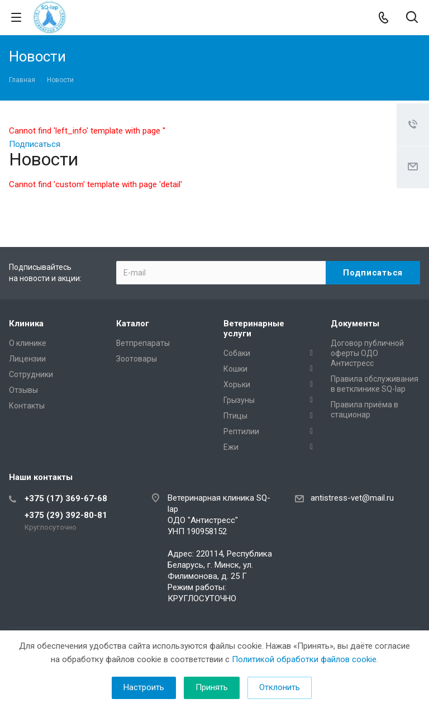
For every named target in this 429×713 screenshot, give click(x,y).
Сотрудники (31, 374)
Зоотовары (136, 358)
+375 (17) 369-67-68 (66, 498)
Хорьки (236, 384)
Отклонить (279, 687)
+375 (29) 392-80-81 (66, 515)
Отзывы (23, 390)
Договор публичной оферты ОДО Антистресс (367, 353)
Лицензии (27, 358)
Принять (212, 687)
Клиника (26, 324)
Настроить (143, 687)
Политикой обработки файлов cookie (304, 659)
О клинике (27, 343)
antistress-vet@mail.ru (352, 498)
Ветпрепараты (143, 343)
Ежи (231, 447)
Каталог (132, 324)
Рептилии (241, 431)
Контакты (27, 405)
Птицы (235, 415)
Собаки (236, 353)
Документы (355, 324)
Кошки (235, 368)
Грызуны (239, 400)
